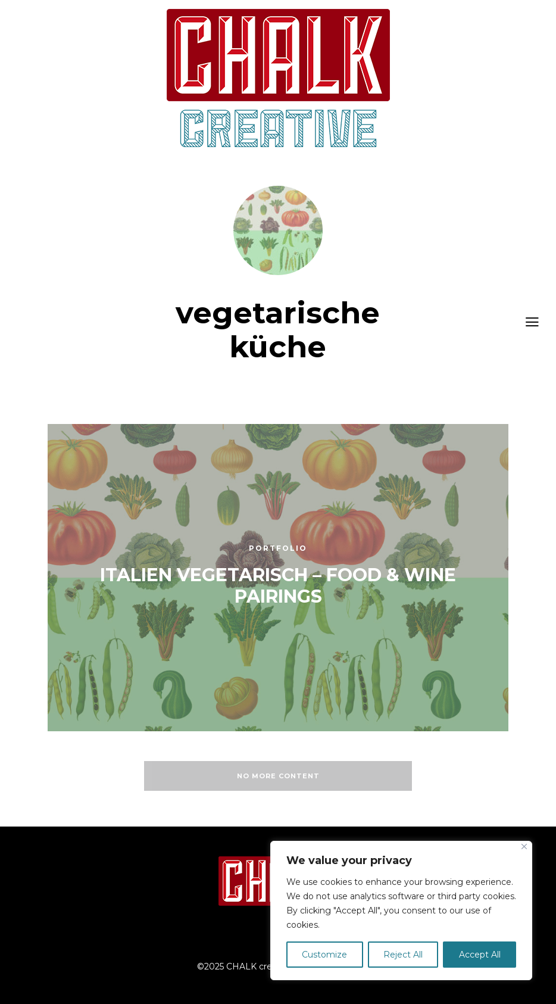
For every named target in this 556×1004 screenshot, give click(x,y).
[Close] (524, 846)
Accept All (480, 954)
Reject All (403, 954)
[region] (401, 910)
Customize (324, 954)
